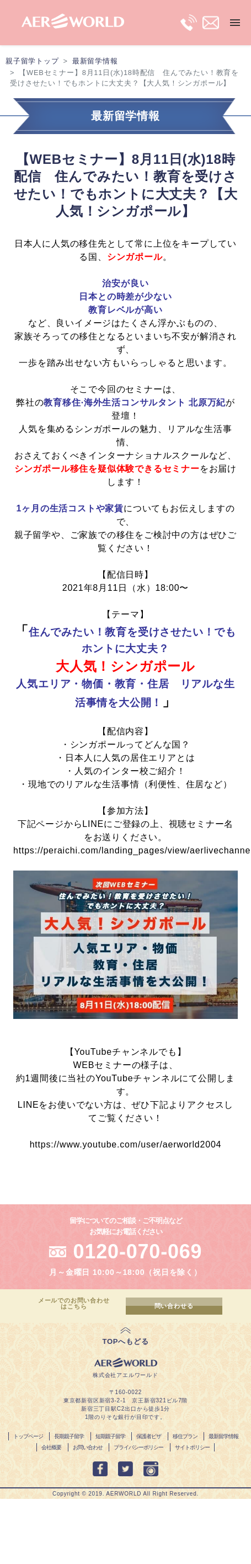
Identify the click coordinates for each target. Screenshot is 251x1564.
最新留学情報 (95, 61)
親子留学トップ (32, 61)
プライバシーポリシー (138, 1447)
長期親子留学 (69, 1436)
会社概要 (51, 1447)
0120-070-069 (137, 1251)
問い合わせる (174, 1306)
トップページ (28, 1436)
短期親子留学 (110, 1436)
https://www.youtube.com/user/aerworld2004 (126, 1144)
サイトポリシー (192, 1447)
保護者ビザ (148, 1436)
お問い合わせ (88, 1447)
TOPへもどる (125, 1341)
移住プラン (185, 1436)
